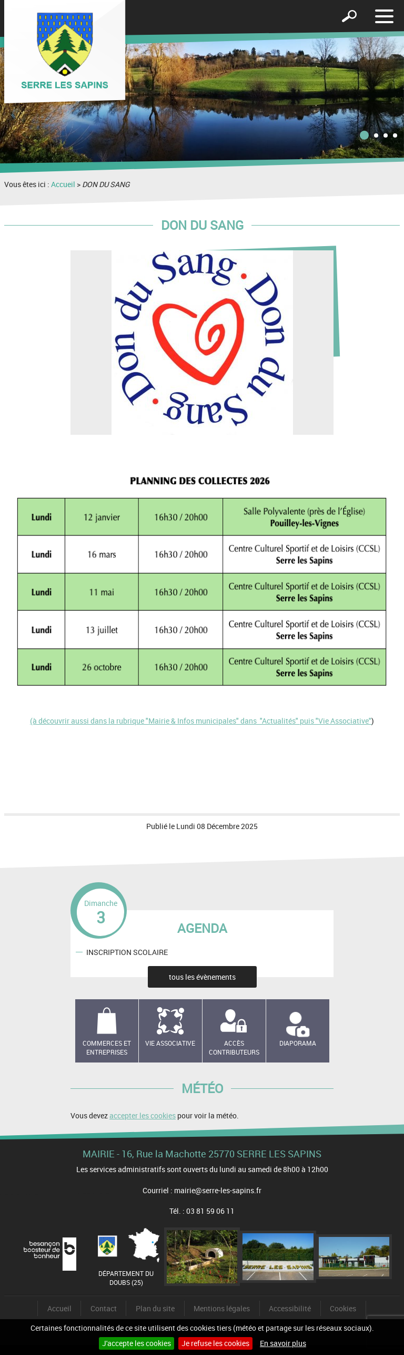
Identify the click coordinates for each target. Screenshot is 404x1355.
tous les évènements (202, 977)
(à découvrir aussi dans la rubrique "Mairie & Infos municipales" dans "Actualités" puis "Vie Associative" (200, 721)
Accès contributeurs (234, 1047)
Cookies (343, 1308)
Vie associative (170, 1043)
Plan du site (155, 1308)
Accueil (63, 184)
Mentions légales (222, 1308)
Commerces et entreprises (107, 1047)
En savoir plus (283, 1343)
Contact (103, 1308)
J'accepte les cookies (136, 1343)
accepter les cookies (142, 1115)
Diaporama (297, 1043)
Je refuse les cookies (215, 1343)
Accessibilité (290, 1308)
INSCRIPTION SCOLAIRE (127, 952)
